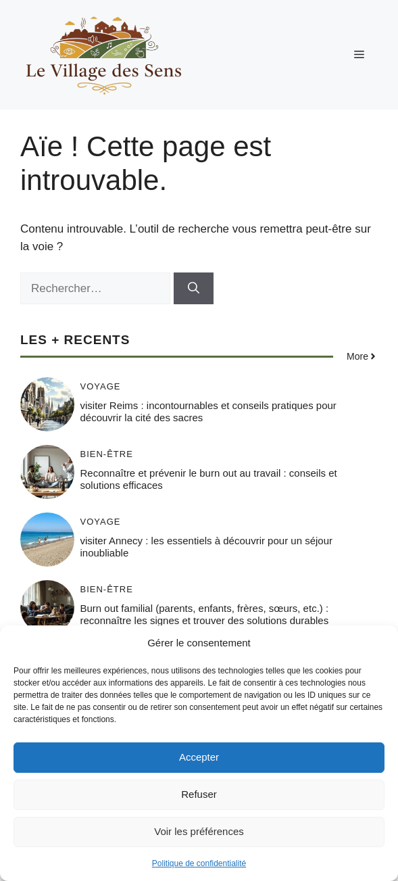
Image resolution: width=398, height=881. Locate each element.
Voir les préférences (199, 831)
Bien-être (106, 454)
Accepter (199, 757)
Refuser (199, 794)
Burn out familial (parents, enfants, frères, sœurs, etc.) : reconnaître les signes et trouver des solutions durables (204, 614)
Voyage (100, 386)
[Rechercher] (194, 288)
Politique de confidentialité (199, 863)
